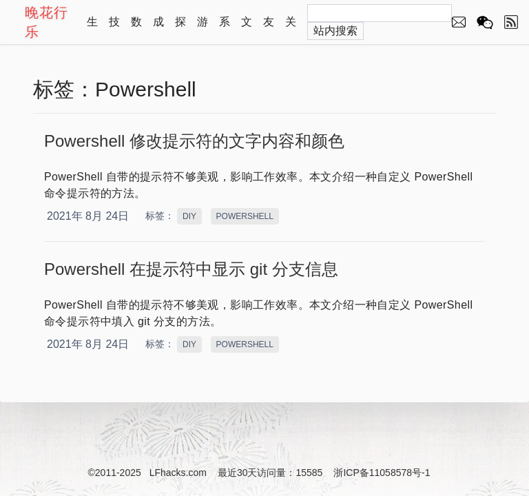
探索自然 (180, 28)
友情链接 (268, 28)
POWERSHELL (244, 216)
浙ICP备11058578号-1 (381, 472)
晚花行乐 (46, 22)
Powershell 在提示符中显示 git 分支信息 (191, 269)
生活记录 (92, 28)
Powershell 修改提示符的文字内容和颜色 (194, 141)
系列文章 (224, 28)
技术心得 (114, 28)
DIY (189, 216)
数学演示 (136, 28)
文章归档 (246, 28)
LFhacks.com (178, 472)
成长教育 (158, 28)
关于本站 (290, 28)
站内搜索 (335, 31)
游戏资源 (202, 28)
